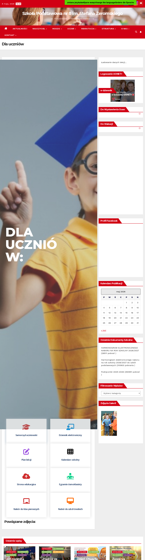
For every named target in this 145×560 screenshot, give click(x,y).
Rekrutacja (88, 29)
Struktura (108, 29)
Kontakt (10, 35)
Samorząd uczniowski (26, 435)
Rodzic (56, 29)
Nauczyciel (39, 29)
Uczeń (71, 29)
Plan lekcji (26, 459)
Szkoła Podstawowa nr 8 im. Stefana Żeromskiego (72, 13)
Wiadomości (22, 555)
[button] (136, 32)
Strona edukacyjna (26, 484)
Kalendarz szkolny (70, 459)
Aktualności (20, 29)
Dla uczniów (11, 555)
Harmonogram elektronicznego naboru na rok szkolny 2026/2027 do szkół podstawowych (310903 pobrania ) (120, 362)
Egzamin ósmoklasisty (70, 484)
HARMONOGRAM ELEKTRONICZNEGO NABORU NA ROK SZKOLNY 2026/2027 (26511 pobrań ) (120, 350)
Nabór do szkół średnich (70, 509)
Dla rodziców (23, 552)
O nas (124, 29)
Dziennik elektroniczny (70, 435)
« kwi (103, 330)
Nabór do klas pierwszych (26, 509)
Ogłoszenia (82, 555)
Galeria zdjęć (58, 552)
